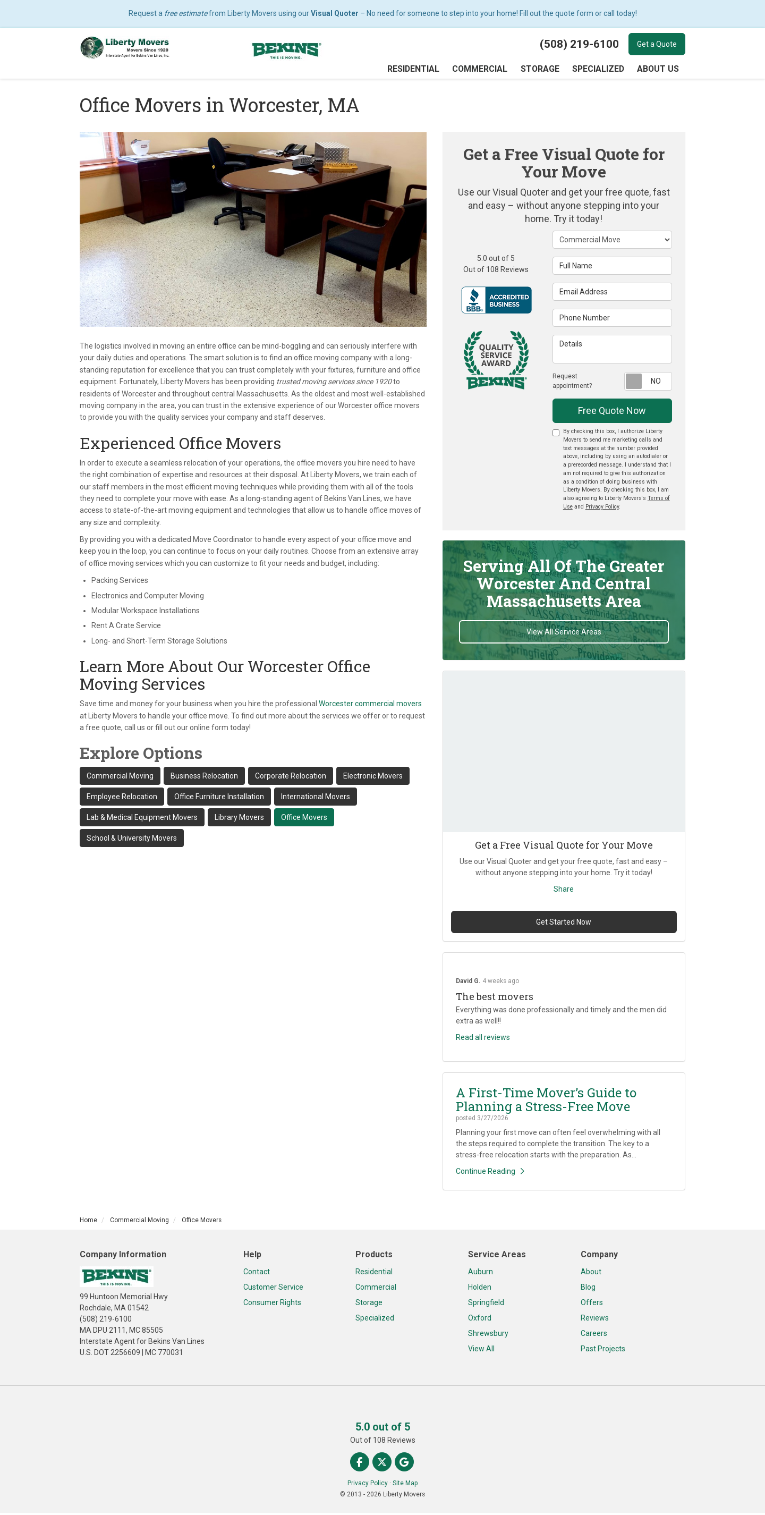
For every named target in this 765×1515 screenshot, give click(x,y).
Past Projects (603, 1351)
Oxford (479, 1320)
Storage (368, 1304)
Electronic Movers (373, 778)
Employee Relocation (122, 798)
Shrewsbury (488, 1335)
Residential (374, 1273)
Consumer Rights (272, 1304)
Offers (592, 1304)
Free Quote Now (612, 412)
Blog (588, 1289)
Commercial (375, 1289)
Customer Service (273, 1289)
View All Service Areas (563, 634)
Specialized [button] (600, 70)
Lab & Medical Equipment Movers (142, 819)
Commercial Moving (120, 778)
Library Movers (239, 819)
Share (564, 891)
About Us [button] (658, 70)
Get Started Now (563, 924)
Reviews (595, 1320)
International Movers (315, 798)
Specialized (374, 1320)
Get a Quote (657, 44)
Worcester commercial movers (370, 705)
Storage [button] (543, 70)
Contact (256, 1273)
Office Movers (304, 819)
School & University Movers (132, 840)
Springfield (486, 1304)
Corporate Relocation (290, 778)
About (591, 1273)
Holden (479, 1289)
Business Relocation (204, 778)
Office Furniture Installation (219, 798)
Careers (594, 1335)
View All (481, 1351)
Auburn (480, 1273)
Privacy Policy (602, 508)
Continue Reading (490, 1173)
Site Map (405, 1485)
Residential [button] (420, 70)
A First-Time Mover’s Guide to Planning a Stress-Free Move (546, 1101)
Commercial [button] (485, 70)
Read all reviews (483, 1039)
